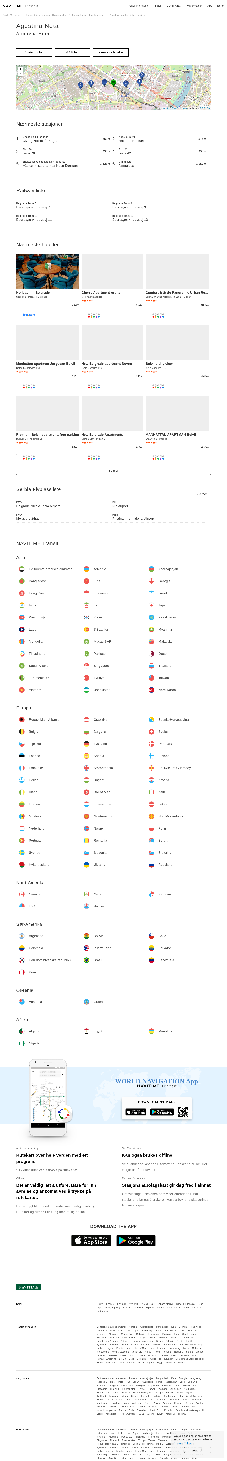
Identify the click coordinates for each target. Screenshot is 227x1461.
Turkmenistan (128, 1337)
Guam (141, 1362)
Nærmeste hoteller (110, 52)
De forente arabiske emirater (111, 1327)
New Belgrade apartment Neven (107, 364)
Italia (151, 1348)
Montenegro (103, 1352)
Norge (148, 1352)
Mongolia (113, 1334)
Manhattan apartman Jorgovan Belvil (45, 364)
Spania (134, 1344)
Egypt (160, 1362)
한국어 (144, 1304)
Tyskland (101, 1344)
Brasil (100, 1362)
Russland (152, 1355)
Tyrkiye (142, 1337)
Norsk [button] (220, 5)
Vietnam (162, 1337)
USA (194, 1355)
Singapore (102, 1337)
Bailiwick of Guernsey (191, 1344)
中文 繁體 (121, 1304)
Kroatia (120, 1348)
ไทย (153, 1304)
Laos (182, 1330)
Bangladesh (162, 1327)
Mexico (174, 1355)
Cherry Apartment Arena (101, 292)
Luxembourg (174, 1348)
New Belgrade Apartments (102, 434)
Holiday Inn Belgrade (33, 292)
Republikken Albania (107, 1341)
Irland (129, 1348)
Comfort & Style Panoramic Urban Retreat (179, 292)
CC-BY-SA (205, 108)
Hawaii (100, 1359)
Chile (131, 1359)
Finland (145, 1344)
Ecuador (168, 1359)
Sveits (180, 1341)
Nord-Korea (190, 1337)
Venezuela (110, 1362)
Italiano (160, 1307)
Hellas (100, 1348)
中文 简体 (134, 1304)
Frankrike (156, 1344)
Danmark (113, 1344)
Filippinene (153, 1334)
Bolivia (122, 1359)
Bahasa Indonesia (185, 1304)
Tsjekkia (190, 1341)
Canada (164, 1355)
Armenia (133, 1327)
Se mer (113, 470)
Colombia (142, 1359)
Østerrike (125, 1341)
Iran (128, 1330)
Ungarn (110, 1348)
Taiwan (152, 1337)
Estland (125, 1344)
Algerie (150, 1362)
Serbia (189, 1352)
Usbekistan (175, 1337)
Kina (173, 1327)
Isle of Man (140, 1348)
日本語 (100, 1304)
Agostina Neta (37, 25)
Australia (130, 1362)
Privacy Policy (182, 1442)
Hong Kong (195, 1327)
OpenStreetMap (179, 108)
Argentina (111, 1359)
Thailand (114, 1337)
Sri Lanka (192, 1330)
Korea (159, 1330)
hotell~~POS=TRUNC (168, 5)
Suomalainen (174, 1307)
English (110, 1304)
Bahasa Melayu (165, 1304)
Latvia (186, 1348)
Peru (121, 1362)
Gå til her (72, 52)
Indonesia (102, 1330)
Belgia (159, 1341)
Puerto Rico (155, 1359)
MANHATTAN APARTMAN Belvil (171, 434)
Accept (197, 1450)
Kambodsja (147, 1330)
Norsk (186, 1307)
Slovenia (101, 1355)
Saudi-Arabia (189, 1334)
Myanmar (101, 1334)
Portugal (167, 1352)
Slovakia (112, 1355)
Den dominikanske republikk (190, 1359)
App (209, 5)
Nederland (137, 1352)
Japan (136, 1330)
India (120, 1330)
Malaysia (140, 1334)
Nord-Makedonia (120, 1352)
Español (150, 1307)
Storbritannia (170, 1344)
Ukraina (141, 1355)
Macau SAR (127, 1334)
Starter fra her (34, 52)
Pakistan (166, 1334)
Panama (185, 1355)
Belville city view (159, 364)
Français (127, 1307)
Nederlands (102, 1311)
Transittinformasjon (138, 5)
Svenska (196, 1307)
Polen (157, 1352)
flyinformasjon (194, 5)
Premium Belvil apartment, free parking (47, 434)
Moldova (196, 1348)
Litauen (161, 1348)
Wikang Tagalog (112, 1307)
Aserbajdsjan (146, 1327)
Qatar (177, 1334)
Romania (178, 1352)
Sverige (199, 1352)
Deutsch (138, 1307)
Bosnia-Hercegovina (143, 1341)
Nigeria (182, 1362)
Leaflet (164, 108)
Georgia (183, 1327)
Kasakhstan (171, 1330)
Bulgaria (170, 1341)
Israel (112, 1330)
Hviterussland (127, 1355)
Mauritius (170, 1362)
